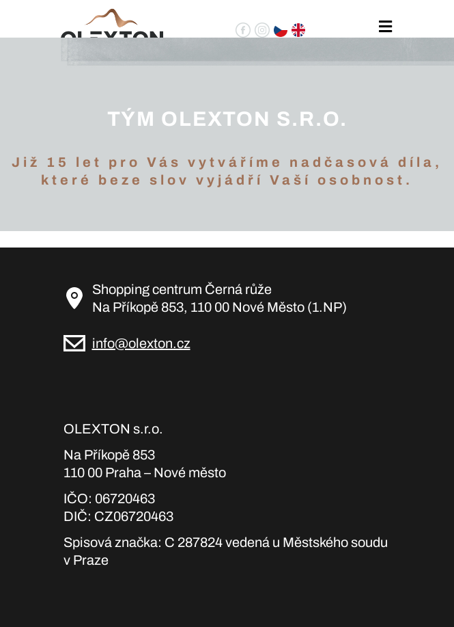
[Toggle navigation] (385, 27)
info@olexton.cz (141, 343)
